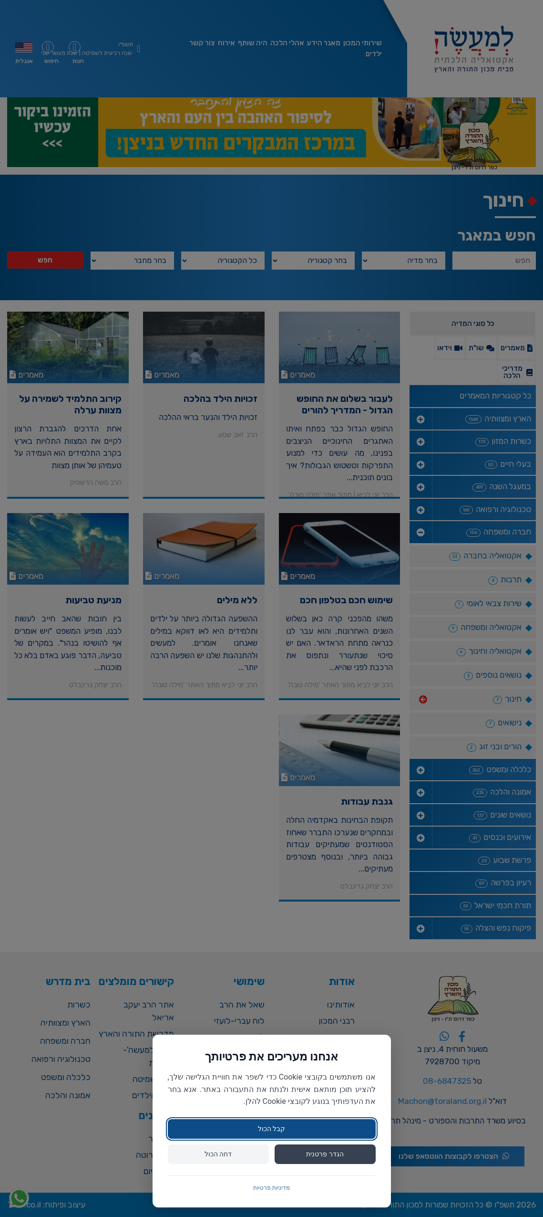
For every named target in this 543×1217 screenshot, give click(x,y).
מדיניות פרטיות (271, 1188)
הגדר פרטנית (324, 1154)
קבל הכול (271, 1129)
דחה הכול (218, 1154)
